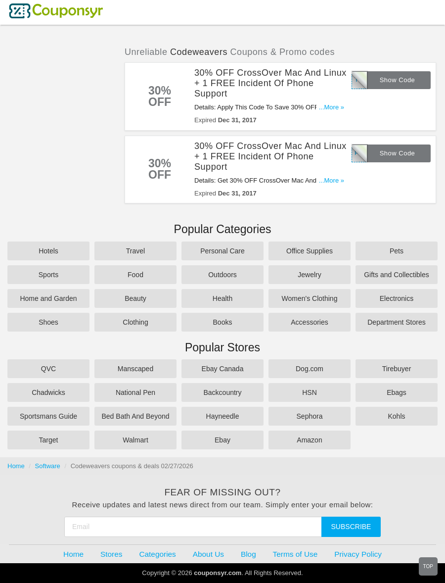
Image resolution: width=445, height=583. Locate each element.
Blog (248, 554)
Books (222, 322)
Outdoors (222, 275)
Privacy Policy (358, 554)
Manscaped (135, 369)
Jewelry (309, 275)
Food (135, 275)
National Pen (135, 392)
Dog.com (309, 369)
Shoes (48, 322)
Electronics (396, 298)
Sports (48, 275)
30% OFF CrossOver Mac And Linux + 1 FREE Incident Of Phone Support (270, 83)
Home (16, 466)
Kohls (396, 416)
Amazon (309, 440)
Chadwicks (48, 392)
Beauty (135, 298)
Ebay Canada (223, 369)
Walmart (135, 440)
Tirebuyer (396, 369)
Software (47, 466)
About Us (208, 554)
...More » (331, 107)
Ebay (222, 440)
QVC (48, 369)
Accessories (309, 322)
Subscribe (351, 527)
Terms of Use (295, 554)
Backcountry (222, 392)
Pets (396, 251)
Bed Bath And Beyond (136, 416)
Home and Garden (48, 298)
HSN (309, 392)
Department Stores (396, 322)
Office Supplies (309, 251)
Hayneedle (222, 416)
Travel (135, 251)
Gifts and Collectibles (396, 275)
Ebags (396, 392)
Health (222, 298)
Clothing (135, 322)
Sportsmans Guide (48, 416)
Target (48, 440)
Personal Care (222, 251)
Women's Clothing (310, 298)
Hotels (48, 251)
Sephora (310, 416)
